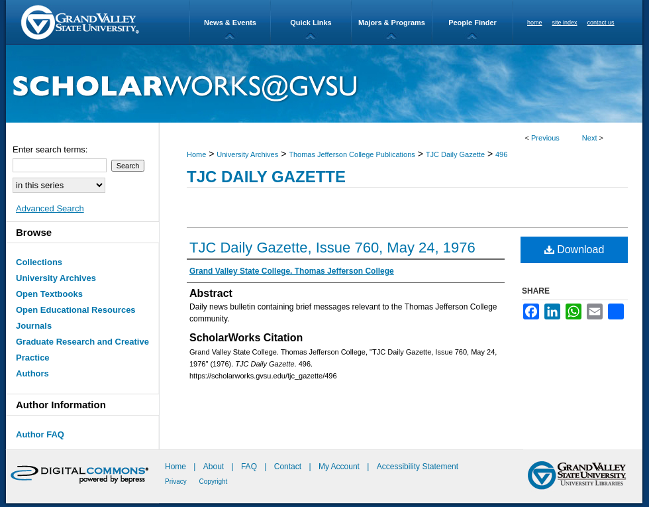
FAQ (250, 466)
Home (196, 154)
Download (574, 249)
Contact (287, 466)
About (214, 466)
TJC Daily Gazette (455, 154)
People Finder (472, 23)
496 (501, 154)
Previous (545, 138)
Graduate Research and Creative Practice (82, 350)
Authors (32, 373)
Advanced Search (50, 208)
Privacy (177, 481)
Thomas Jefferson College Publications (352, 154)
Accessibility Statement (417, 466)
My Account (340, 466)
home (534, 22)
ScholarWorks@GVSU (324, 84)
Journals (34, 326)
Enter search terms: (50, 149)
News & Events (230, 23)
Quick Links (310, 23)
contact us (601, 22)
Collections (39, 262)
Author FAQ (40, 434)
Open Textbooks (49, 294)
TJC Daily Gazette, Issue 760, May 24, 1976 (332, 247)
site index (564, 22)
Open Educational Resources (76, 310)
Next (589, 138)
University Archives (247, 154)
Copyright (213, 481)
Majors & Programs (391, 23)
